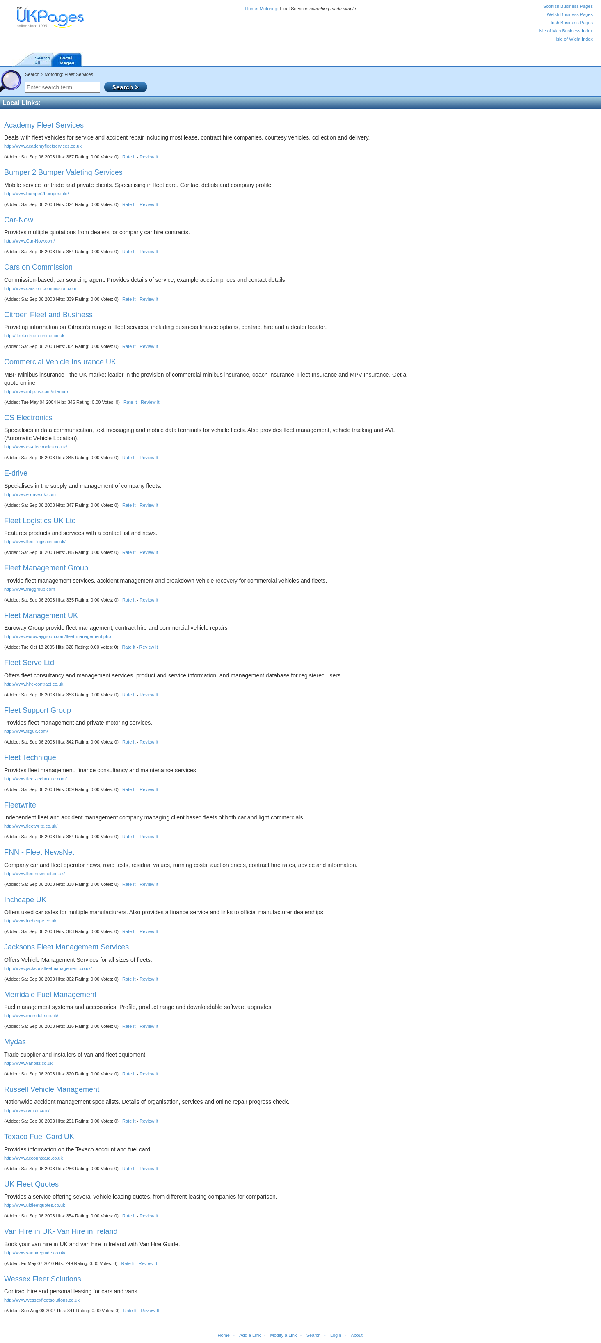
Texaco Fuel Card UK (39, 1137)
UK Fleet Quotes (31, 1184)
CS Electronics (28, 418)
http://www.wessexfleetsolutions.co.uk (42, 1299)
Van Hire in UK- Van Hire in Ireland (60, 1231)
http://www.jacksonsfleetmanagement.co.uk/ (48, 968)
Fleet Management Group (46, 568)
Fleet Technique (30, 757)
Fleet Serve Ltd (29, 663)
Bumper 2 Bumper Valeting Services (63, 172)
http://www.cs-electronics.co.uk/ (35, 446)
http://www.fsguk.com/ (26, 731)
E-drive (15, 473)
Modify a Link (283, 1335)
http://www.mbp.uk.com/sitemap (36, 391)
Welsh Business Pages (570, 14)
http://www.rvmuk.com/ (27, 1110)
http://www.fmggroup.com (29, 589)
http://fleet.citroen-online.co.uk (34, 335)
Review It (148, 156)
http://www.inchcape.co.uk (30, 920)
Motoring (268, 8)
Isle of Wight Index (574, 39)
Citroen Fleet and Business (48, 315)
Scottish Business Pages (568, 6)
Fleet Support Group (37, 710)
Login (335, 1335)
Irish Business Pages (572, 22)
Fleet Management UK (41, 615)
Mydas (15, 1042)
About (357, 1335)
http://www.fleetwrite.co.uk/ (30, 826)
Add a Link (250, 1335)
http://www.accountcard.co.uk (33, 1157)
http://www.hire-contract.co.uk (33, 684)
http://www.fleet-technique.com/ (35, 778)
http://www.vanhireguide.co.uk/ (34, 1252)
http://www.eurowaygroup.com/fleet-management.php (57, 636)
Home (251, 8)
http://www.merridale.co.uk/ (31, 1015)
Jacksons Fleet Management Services (66, 947)
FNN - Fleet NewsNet (39, 852)
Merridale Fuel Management (50, 995)
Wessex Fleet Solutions (42, 1279)
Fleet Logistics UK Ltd (40, 521)
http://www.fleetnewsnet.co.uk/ (34, 873)
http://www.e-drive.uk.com (30, 494)
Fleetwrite (20, 805)
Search (313, 1335)
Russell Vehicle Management (51, 1089)
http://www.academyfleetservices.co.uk (43, 146)
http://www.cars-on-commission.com (40, 288)
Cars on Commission (38, 267)
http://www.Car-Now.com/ (29, 240)
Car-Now (18, 220)
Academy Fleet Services (44, 125)
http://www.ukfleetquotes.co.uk (34, 1205)
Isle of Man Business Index (566, 30)
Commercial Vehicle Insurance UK (60, 362)
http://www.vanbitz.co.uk (28, 1063)
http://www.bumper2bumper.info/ (36, 193)
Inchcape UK (25, 900)
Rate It (128, 156)
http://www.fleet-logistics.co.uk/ (35, 541)
